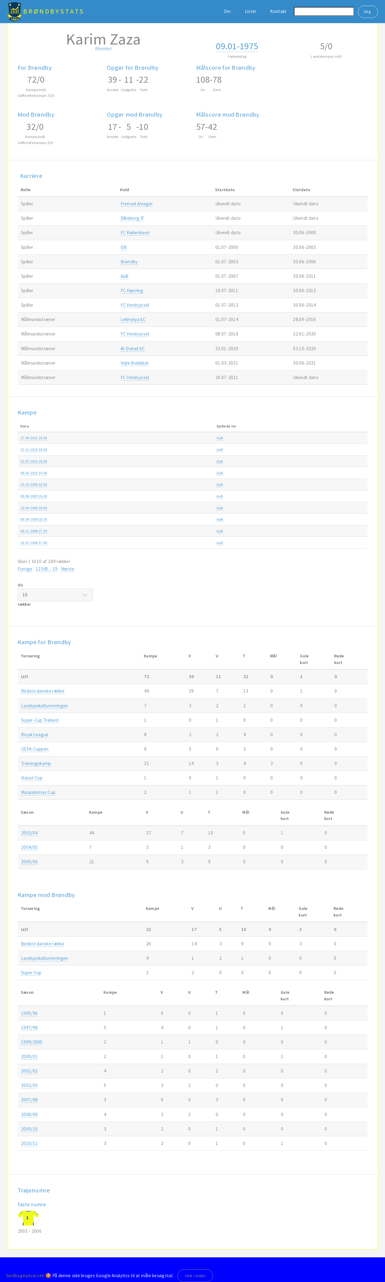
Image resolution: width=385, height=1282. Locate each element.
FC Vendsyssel (135, 305)
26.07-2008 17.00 (33, 542)
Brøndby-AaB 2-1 (171, 542)
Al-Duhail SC (133, 348)
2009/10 (335, 473)
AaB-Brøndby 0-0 (171, 531)
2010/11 (335, 438)
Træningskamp (36, 763)
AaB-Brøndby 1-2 (171, 449)
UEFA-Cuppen (34, 749)
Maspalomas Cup (38, 792)
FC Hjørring (132, 290)
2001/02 (29, 1071)
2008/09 (335, 508)
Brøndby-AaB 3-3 (171, 508)
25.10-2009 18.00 (33, 484)
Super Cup (31, 972)
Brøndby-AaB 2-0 (171, 473)
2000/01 (29, 1056)
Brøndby (129, 262)
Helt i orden (195, 1276)
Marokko (103, 48)
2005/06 (29, 861)
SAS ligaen (254, 473)
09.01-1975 (237, 46)
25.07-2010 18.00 (33, 461)
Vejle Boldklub (135, 363)
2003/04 (29, 833)
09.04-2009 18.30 (33, 519)
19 (55, 569)
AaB (125, 276)
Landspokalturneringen (44, 705)
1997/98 (29, 1027)
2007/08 (29, 1100)
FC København (135, 232)
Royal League (35, 734)
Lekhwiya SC (133, 319)
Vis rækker (55, 594)
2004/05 (29, 847)
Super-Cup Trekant (40, 720)
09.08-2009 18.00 (33, 496)
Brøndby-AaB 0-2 (171, 496)
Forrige (25, 569)
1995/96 (29, 1013)
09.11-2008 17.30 (33, 531)
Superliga (254, 438)
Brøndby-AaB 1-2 (171, 438)
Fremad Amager (137, 204)
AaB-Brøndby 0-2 (171, 461)
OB (124, 247)
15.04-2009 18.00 (33, 508)
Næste (68, 569)
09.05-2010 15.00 (33, 473)
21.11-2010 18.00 (33, 449)
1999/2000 (32, 1042)
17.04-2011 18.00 (33, 438)
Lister (251, 11)
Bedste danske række (42, 691)
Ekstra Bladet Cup (260, 508)
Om (227, 11)
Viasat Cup (31, 778)
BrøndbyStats (54, 11)
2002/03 (29, 1085)
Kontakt (278, 11)
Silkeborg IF (132, 218)
